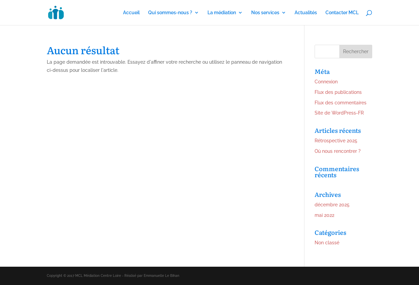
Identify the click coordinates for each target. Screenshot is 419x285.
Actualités (306, 12)
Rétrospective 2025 (336, 140)
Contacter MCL (342, 12)
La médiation (221, 12)
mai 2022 (324, 215)
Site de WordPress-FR (339, 113)
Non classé (327, 242)
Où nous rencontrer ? (338, 151)
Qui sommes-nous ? (170, 12)
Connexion (326, 81)
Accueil (131, 12)
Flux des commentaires (340, 102)
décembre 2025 (332, 204)
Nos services (265, 12)
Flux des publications (338, 92)
